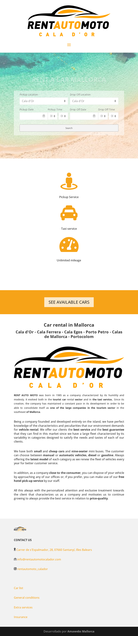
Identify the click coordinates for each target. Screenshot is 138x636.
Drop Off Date (78, 109)
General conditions (26, 598)
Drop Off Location (80, 94)
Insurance (20, 617)
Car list (18, 588)
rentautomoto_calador (32, 569)
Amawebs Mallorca (80, 631)
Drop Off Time (106, 109)
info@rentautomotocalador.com (37, 559)
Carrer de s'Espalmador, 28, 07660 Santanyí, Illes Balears (53, 550)
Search (69, 128)
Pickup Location (29, 94)
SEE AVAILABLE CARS (69, 302)
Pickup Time (55, 109)
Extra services (23, 607)
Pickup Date (27, 109)
